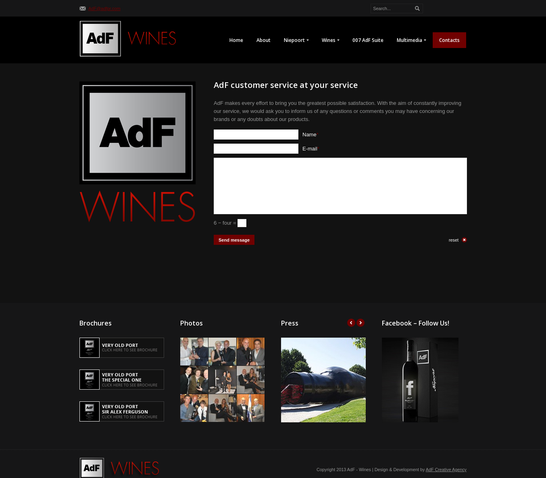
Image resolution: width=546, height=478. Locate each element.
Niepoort (296, 40)
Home (236, 40)
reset (453, 240)
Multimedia (411, 40)
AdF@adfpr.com (104, 8)
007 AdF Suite (367, 40)
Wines (330, 40)
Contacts (449, 40)
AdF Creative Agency (446, 469)
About (263, 40)
